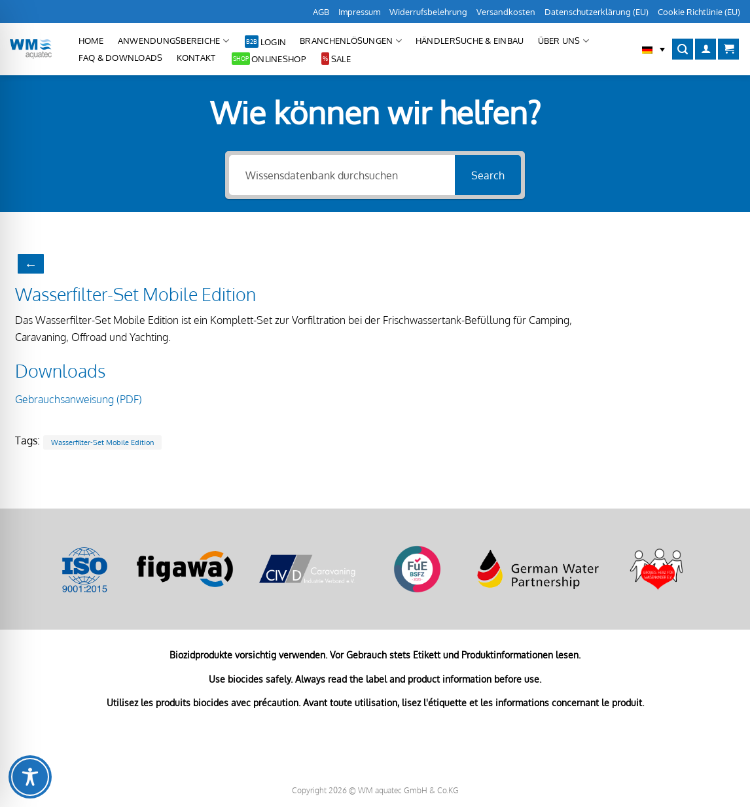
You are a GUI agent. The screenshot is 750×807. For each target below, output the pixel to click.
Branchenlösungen (351, 41)
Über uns (564, 41)
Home (91, 40)
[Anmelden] (705, 49)
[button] (653, 49)
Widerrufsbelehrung (428, 12)
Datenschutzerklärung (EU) (597, 12)
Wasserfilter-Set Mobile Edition (102, 442)
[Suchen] (682, 49)
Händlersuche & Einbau (470, 40)
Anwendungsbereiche (173, 41)
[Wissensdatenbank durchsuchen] (342, 175)
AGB (321, 12)
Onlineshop (278, 59)
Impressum (359, 12)
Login (273, 42)
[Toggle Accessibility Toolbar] (30, 777)
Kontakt (196, 57)
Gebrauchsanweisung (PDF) (78, 399)
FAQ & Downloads (121, 57)
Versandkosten (505, 12)
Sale (341, 59)
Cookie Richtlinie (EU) (699, 12)
